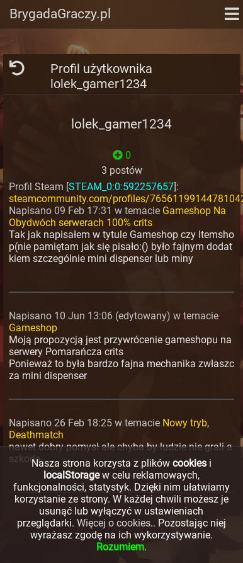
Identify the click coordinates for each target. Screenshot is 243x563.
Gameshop (33, 328)
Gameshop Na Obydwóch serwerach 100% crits (117, 217)
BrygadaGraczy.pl (60, 13)
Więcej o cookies (113, 523)
